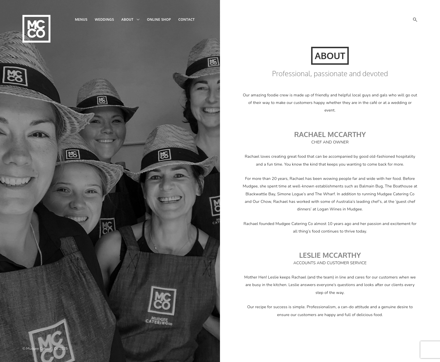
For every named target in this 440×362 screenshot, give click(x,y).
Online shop (159, 19)
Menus (81, 19)
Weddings (104, 19)
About (127, 19)
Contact (186, 19)
